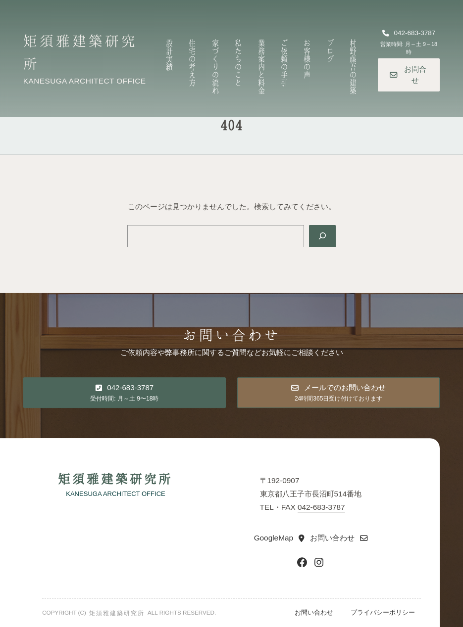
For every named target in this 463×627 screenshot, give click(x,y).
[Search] (322, 236)
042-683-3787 (321, 507)
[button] (409, 43)
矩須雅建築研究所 (115, 478)
